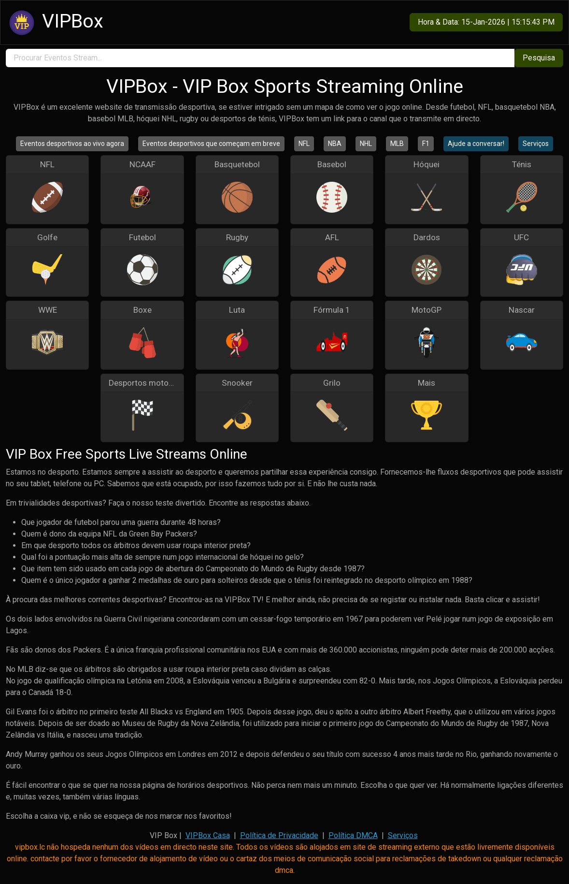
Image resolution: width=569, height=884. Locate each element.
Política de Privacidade (279, 835)
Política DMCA (353, 835)
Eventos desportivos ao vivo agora (72, 143)
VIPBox (54, 22)
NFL (304, 143)
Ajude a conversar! (476, 143)
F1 (425, 143)
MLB (397, 143)
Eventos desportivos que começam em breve (211, 143)
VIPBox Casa (207, 835)
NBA (334, 143)
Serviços (536, 143)
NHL (366, 143)
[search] (260, 58)
